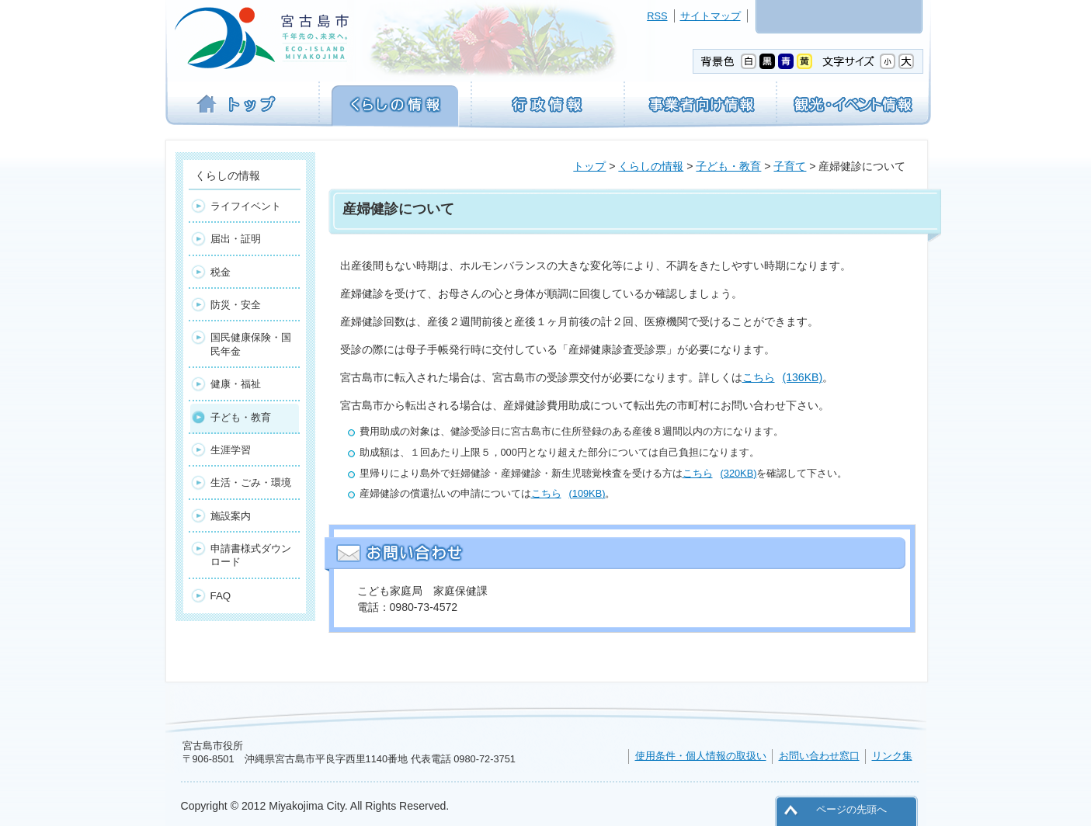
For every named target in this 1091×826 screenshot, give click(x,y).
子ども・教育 (728, 166)
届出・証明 (235, 239)
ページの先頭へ (851, 809)
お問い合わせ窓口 (819, 756)
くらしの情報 (650, 166)
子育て (789, 166)
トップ (589, 166)
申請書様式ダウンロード (250, 555)
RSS (657, 16)
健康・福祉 (235, 384)
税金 (220, 272)
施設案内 (230, 516)
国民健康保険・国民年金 (250, 343)
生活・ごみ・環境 (250, 482)
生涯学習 (230, 450)
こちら (782, 377)
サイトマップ (710, 16)
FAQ (220, 596)
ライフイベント (245, 206)
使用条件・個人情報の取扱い (700, 756)
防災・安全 (235, 305)
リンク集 (892, 756)
